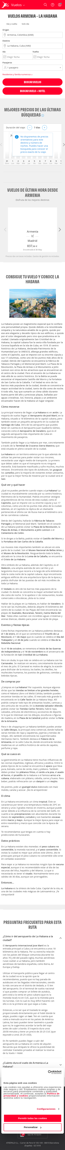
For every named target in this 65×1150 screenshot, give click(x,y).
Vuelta (36, 51)
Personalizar (32, 1127)
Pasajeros (7, 62)
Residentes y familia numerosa (18, 74)
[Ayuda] (52, 5)
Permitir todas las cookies (32, 1118)
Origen (5, 29)
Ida (4, 51)
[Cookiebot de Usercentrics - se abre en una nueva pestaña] (47, 1072)
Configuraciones (46, 1109)
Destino (6, 40)
